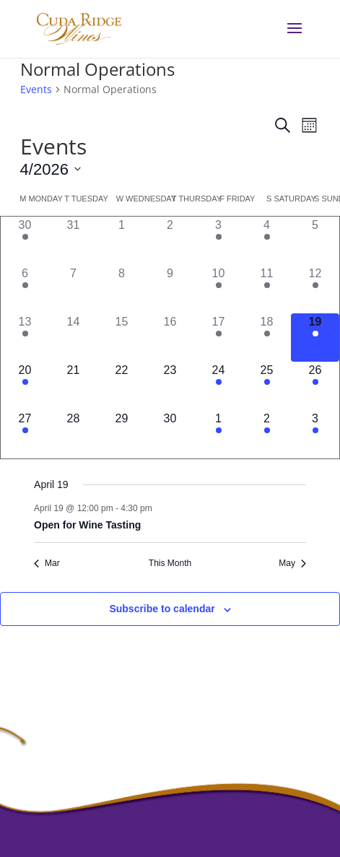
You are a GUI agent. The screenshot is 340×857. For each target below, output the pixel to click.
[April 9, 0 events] (170, 289)
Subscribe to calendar (161, 608)
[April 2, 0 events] (170, 241)
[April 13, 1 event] (25, 337)
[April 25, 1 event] (267, 386)
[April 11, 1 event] (267, 289)
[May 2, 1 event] (267, 434)
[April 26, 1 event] (315, 386)
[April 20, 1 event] (25, 386)
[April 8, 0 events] (121, 289)
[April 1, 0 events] (121, 241)
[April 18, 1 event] (267, 337)
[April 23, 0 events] (170, 386)
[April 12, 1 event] (315, 289)
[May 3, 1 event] (315, 434)
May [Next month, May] (292, 563)
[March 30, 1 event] (25, 241)
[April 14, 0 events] (73, 337)
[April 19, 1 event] (315, 337)
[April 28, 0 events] (73, 434)
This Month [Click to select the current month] (170, 563)
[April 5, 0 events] (315, 241)
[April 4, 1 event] (267, 241)
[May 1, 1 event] (218, 434)
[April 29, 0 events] (121, 434)
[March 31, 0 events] (73, 241)
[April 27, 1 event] (25, 434)
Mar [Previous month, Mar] (47, 563)
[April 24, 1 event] (218, 386)
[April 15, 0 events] (121, 337)
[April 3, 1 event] (218, 241)
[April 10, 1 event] (218, 289)
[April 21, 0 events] (73, 386)
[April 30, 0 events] (170, 434)
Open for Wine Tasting (87, 525)
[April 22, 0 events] (121, 386)
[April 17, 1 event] (218, 337)
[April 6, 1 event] (25, 289)
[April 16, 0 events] (170, 337)
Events (36, 89)
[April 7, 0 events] (73, 289)
